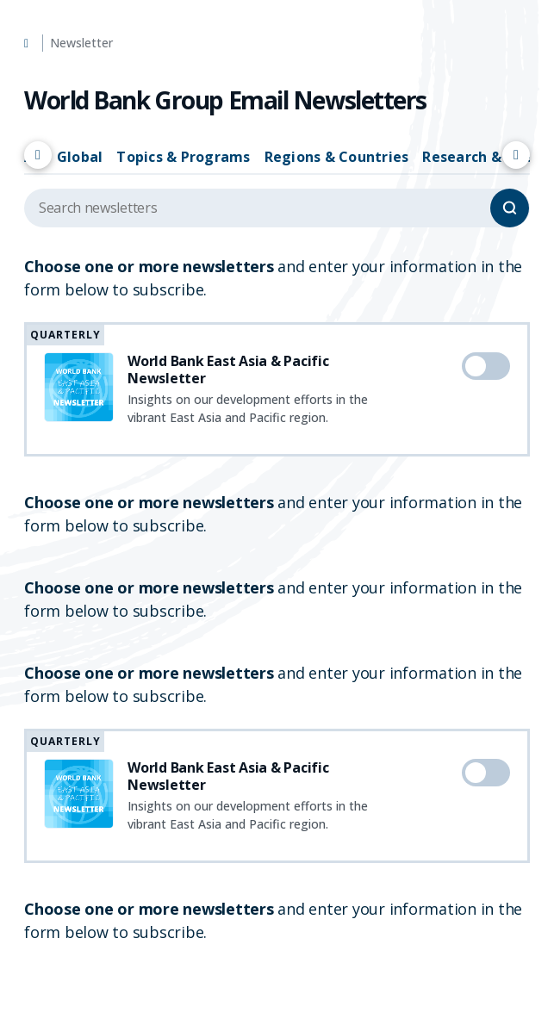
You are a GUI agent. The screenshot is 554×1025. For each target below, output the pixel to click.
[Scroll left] (38, 155)
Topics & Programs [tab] (183, 157)
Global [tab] (80, 157)
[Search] (509, 208)
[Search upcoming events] (277, 208)
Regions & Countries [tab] (337, 157)
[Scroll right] (516, 155)
